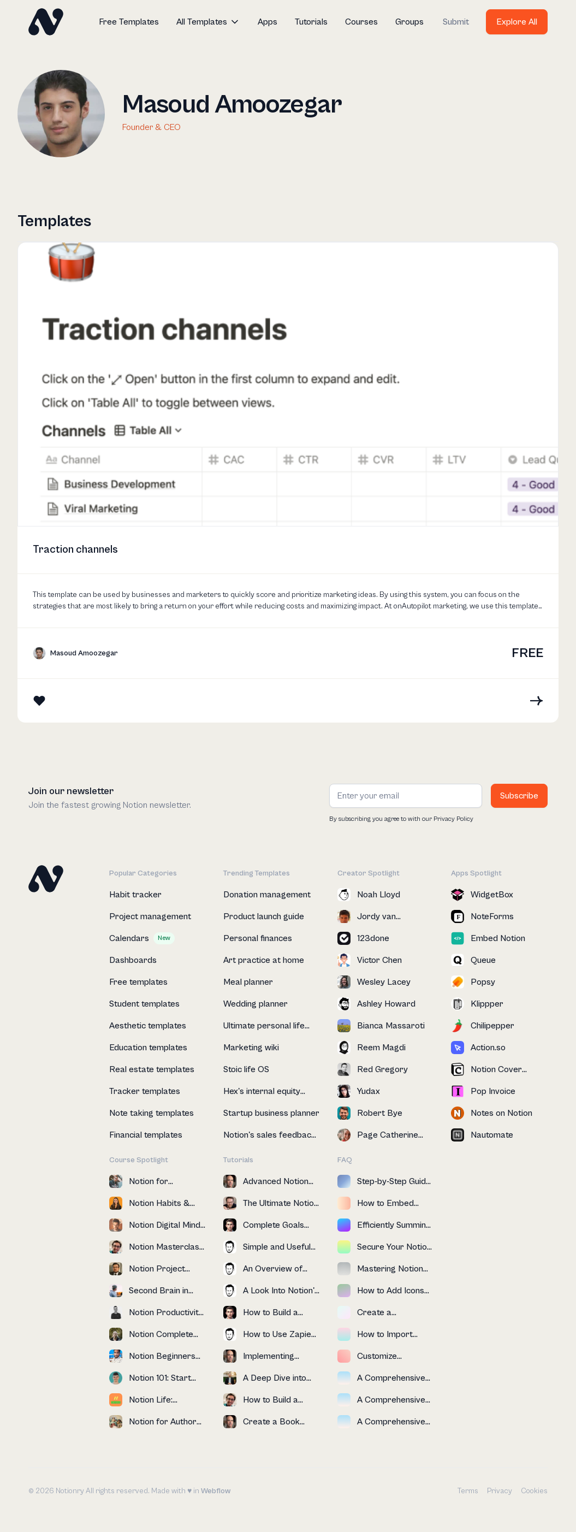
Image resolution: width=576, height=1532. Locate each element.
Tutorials (311, 22)
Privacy (499, 1491)
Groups (409, 22)
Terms (468, 1491)
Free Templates (129, 22)
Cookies (534, 1491)
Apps (267, 22)
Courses (361, 22)
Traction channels (75, 549)
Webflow (215, 1491)
